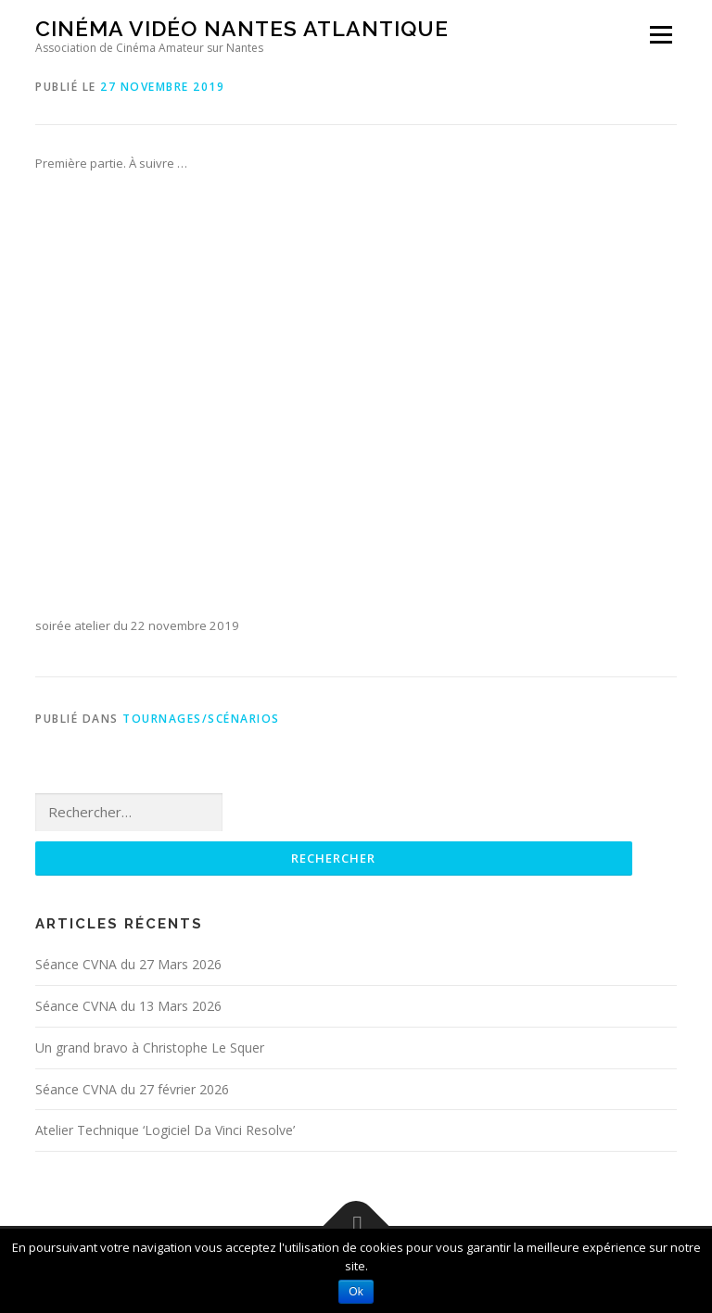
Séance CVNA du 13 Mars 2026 (128, 1006)
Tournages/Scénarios (201, 718)
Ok (355, 1291)
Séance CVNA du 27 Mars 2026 (128, 964)
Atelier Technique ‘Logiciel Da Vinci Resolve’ (165, 1130)
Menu (660, 34)
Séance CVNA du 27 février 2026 (132, 1089)
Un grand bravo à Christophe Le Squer (149, 1047)
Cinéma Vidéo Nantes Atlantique (242, 28)
